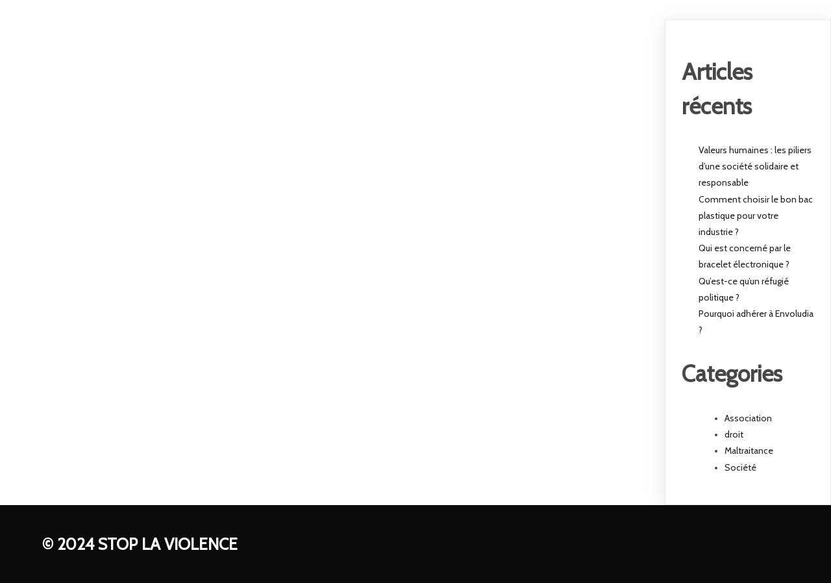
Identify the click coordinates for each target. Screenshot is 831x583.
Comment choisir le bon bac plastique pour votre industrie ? (756, 215)
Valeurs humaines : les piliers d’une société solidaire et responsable (755, 166)
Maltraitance (749, 450)
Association (748, 418)
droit (734, 434)
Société (740, 467)
